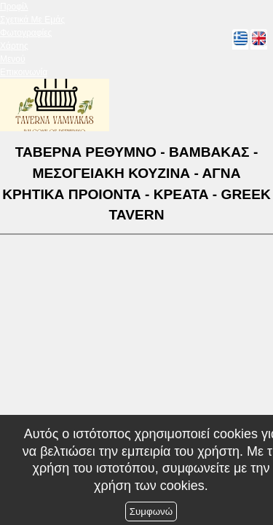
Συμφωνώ (151, 511)
